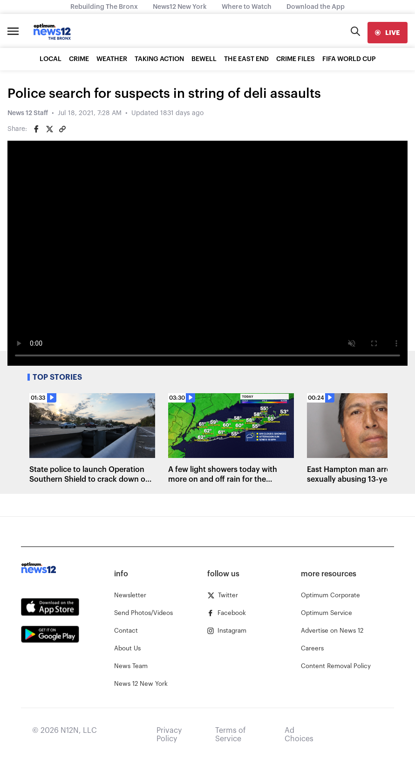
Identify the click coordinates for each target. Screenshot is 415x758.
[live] (387, 32)
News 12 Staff (27, 113)
